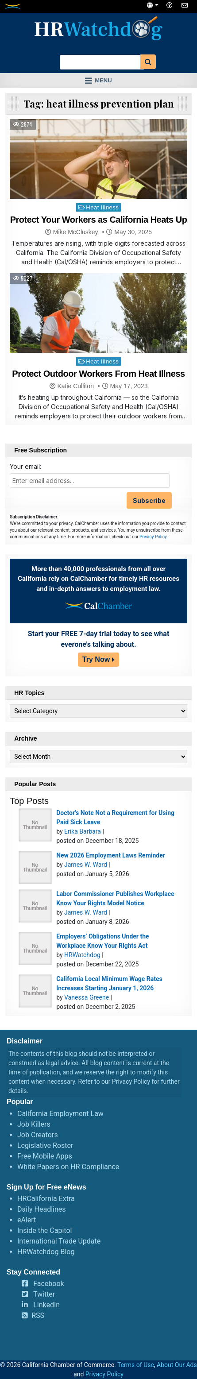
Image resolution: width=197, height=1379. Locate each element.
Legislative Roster (45, 1145)
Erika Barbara (82, 831)
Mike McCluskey (75, 232)
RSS (37, 1315)
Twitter (44, 1294)
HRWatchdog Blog (45, 1252)
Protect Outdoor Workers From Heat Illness (98, 374)
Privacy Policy (152, 536)
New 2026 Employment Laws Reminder (110, 855)
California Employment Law (60, 1113)
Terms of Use (135, 1364)
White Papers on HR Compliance (68, 1167)
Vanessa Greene (86, 997)
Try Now (96, 659)
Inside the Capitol (44, 1230)
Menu (103, 80)
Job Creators (37, 1135)
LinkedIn (46, 1305)
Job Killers (33, 1124)
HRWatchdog (82, 954)
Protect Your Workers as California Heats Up (98, 219)
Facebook (48, 1283)
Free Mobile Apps (44, 1156)
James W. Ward (85, 864)
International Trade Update (58, 1241)
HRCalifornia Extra (46, 1198)
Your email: (25, 466)
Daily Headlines (41, 1209)
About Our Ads (177, 1364)
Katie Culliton (75, 386)
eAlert (26, 1220)
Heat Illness (102, 207)
